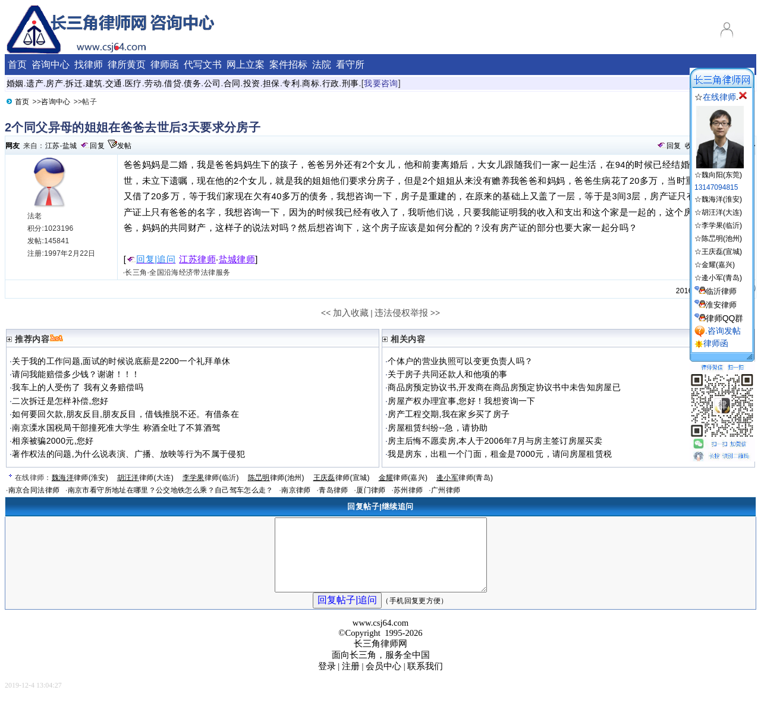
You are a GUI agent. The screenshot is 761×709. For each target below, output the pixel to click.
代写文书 (203, 64)
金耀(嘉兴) (718, 265)
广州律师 (445, 490)
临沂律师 (721, 291)
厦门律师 (370, 490)
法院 (321, 64)
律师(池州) (276, 477)
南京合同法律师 (34, 490)
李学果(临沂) (722, 225)
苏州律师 (408, 490)
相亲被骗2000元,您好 (52, 441)
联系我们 (425, 680)
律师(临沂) (211, 477)
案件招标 (288, 64)
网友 (12, 146)
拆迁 (74, 83)
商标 (310, 83)
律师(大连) (145, 477)
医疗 (133, 83)
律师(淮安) (80, 477)
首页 (17, 64)
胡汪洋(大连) (722, 212)
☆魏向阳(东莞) (719, 170)
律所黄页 (127, 64)
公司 (212, 83)
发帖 (124, 146)
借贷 (172, 83)
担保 (271, 83)
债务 (192, 83)
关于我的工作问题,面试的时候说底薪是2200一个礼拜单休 (121, 361)
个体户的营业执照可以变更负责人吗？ (460, 361)
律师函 (164, 64)
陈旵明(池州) (722, 238)
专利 (291, 83)
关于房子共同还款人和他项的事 (447, 374)
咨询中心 (51, 64)
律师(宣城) (341, 477)
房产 (54, 83)
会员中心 (383, 680)
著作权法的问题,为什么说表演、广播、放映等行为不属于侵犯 (128, 454)
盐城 (69, 146)
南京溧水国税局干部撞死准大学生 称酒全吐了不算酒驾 (116, 427)
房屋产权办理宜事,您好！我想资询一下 (461, 401)
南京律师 (295, 490)
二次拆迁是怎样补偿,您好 (60, 401)
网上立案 (246, 64)
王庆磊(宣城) (722, 251)
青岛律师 (333, 490)
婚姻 (15, 83)
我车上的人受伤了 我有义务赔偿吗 (77, 387)
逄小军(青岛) (722, 278)
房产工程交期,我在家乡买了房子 (449, 414)
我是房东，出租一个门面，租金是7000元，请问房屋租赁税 (500, 454)
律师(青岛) (464, 477)
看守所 (350, 64)
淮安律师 (721, 304)
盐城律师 (237, 259)
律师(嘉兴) (403, 477)
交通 (113, 83)
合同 (232, 83)
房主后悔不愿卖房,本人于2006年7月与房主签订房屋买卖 (495, 441)
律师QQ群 (725, 318)
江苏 (52, 146)
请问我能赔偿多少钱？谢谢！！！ (76, 374)
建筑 (94, 83)
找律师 (88, 64)
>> (435, 313)
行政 (330, 83)
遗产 (34, 83)
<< (326, 313)
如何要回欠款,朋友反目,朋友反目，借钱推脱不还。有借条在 (125, 414)
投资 (251, 83)
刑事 (350, 83)
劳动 (153, 83)
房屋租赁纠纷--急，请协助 (438, 427)
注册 (351, 680)
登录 (327, 680)
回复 (97, 146)
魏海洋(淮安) (722, 199)
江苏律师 (197, 259)
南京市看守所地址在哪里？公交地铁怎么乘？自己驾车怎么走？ (170, 490)
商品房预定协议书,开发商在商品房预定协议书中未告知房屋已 (504, 387)
